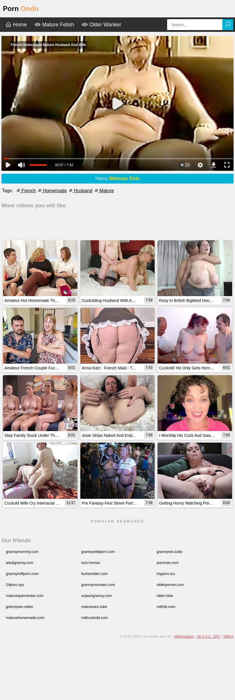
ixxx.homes (90, 562)
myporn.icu (166, 573)
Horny (117, 178)
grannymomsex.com (98, 584)
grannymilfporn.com (22, 573)
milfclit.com (166, 606)
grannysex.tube (169, 551)
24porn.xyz (15, 584)
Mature (104, 190)
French (26, 190)
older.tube (165, 595)
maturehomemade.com (25, 617)
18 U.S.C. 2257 (209, 637)
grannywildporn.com (98, 551)
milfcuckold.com (94, 617)
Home (16, 24)
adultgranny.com (19, 562)
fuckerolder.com (94, 573)
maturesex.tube (94, 606)
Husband (80, 190)
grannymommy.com (22, 551)
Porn (21, 8)
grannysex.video (19, 606)
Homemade (52, 190)
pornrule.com (168, 562)
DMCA (228, 637)
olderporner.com (170, 584)
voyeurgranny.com (96, 595)
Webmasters (184, 637)
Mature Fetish (54, 24)
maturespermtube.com (24, 595)
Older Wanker (101, 24)
